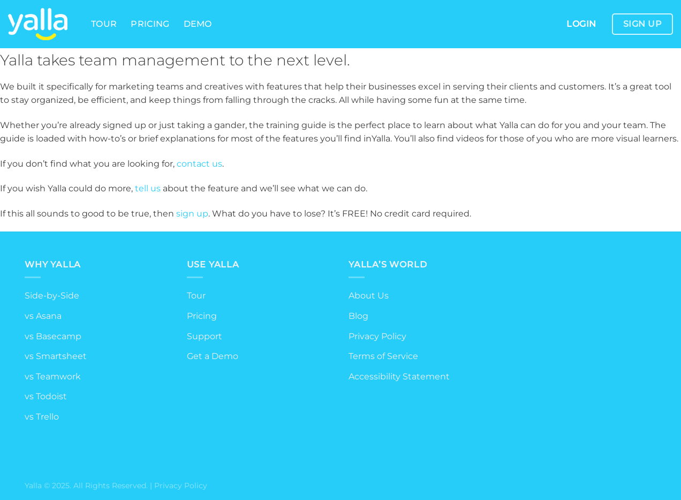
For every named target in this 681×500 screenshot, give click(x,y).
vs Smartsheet (56, 356)
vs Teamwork (53, 376)
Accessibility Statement (399, 376)
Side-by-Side (52, 295)
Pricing (150, 24)
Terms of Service (383, 356)
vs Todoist (46, 396)
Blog (358, 316)
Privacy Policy (377, 336)
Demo (198, 24)
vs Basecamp (53, 336)
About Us (369, 295)
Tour (104, 24)
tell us (148, 188)
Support (204, 336)
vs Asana (43, 316)
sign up (192, 213)
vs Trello (42, 417)
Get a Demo (212, 356)
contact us (199, 164)
